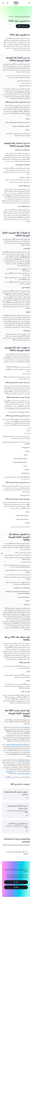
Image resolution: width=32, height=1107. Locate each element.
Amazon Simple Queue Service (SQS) (17, 744)
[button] (23, 26)
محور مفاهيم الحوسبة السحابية (22, 16)
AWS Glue (27, 727)
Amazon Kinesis (22, 760)
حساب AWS (10, 777)
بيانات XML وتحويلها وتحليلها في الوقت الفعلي (18, 772)
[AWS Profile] (3, 3)
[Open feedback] (1, 553)
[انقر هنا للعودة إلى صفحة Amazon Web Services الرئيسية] (16, 3)
